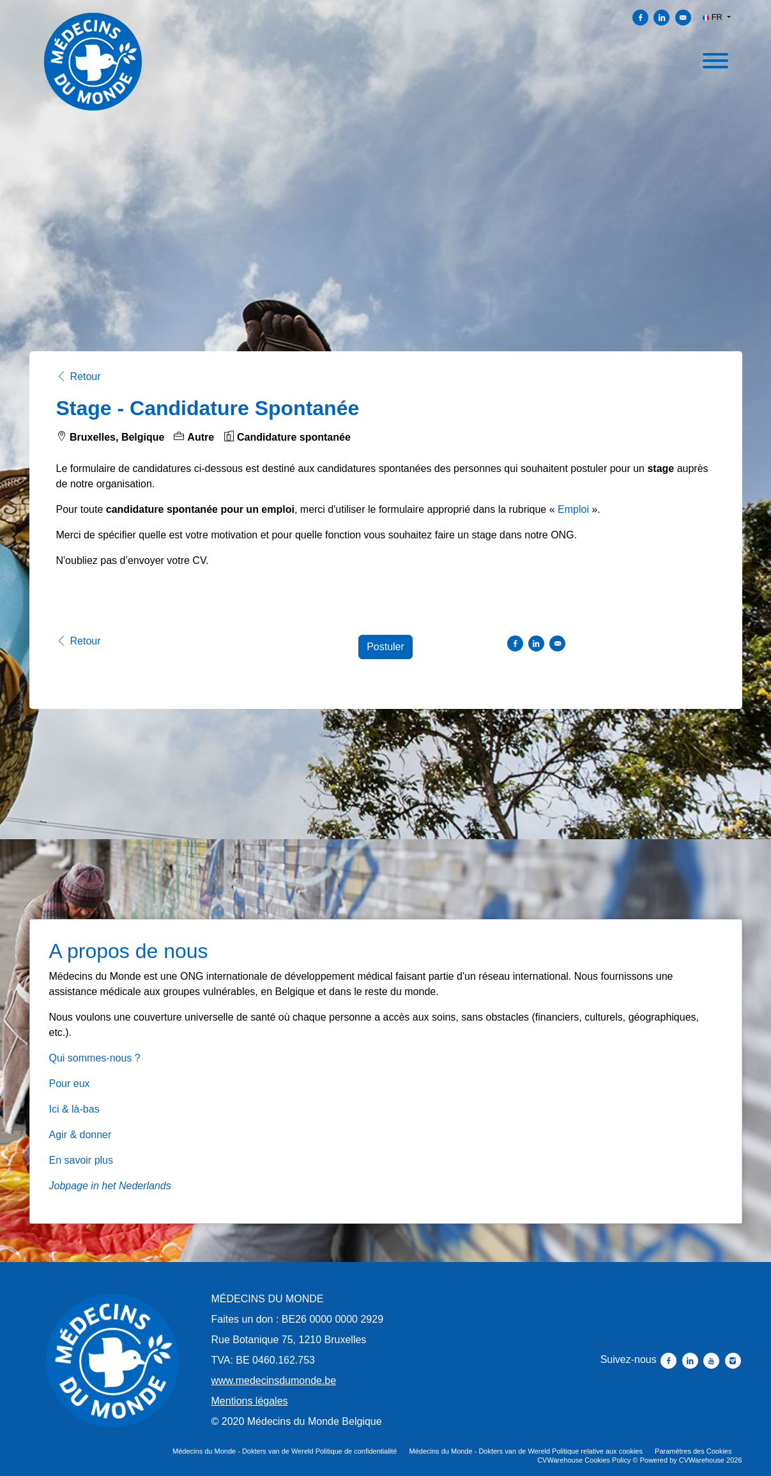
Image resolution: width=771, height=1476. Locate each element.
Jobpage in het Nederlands (110, 1185)
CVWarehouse (701, 1460)
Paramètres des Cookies (693, 1451)
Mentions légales (249, 1401)
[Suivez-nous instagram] (733, 1359)
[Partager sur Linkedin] (661, 18)
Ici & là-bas (74, 1109)
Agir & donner (80, 1134)
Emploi (573, 509)
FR (713, 17)
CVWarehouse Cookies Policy (583, 1460)
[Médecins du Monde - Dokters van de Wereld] (112, 1360)
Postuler (385, 646)
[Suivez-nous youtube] (712, 1359)
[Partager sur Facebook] (640, 18)
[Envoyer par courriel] (683, 18)
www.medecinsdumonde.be (274, 1380)
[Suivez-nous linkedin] (691, 1359)
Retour (78, 377)
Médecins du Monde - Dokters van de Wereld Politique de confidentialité (284, 1451)
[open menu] (715, 59)
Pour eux (69, 1083)
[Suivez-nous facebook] (669, 1359)
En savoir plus (81, 1160)
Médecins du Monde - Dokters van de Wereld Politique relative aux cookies (526, 1451)
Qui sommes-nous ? (95, 1058)
